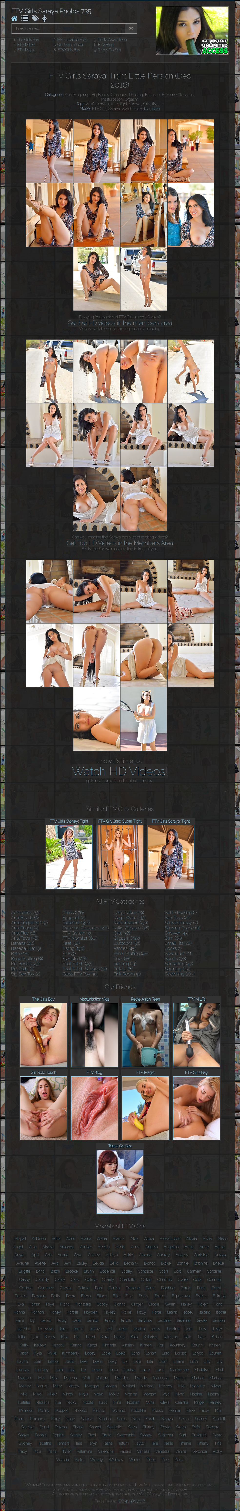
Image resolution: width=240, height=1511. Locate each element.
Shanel (95, 1427)
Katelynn (170, 1337)
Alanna (119, 1238)
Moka (98, 1394)
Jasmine (183, 1320)
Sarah (150, 1418)
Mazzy (73, 1386)
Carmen (194, 1271)
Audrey (182, 1255)
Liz (83, 1369)
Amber (86, 1247)
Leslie (69, 1361)
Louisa (129, 1369)
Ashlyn (112, 1255)
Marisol (197, 1377)
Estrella (219, 1296)
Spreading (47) (179, 963)
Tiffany (203, 1443)
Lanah (151, 1353)
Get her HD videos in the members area (120, 322)
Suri (182, 1435)
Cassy (60, 1279)
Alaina (86, 1238)
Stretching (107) (180, 973)
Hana (218, 1304)
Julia (21, 1337)
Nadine (196, 1394)
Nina (117, 1402)
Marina (180, 1377)
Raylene (118, 1410)
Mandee (122, 1377)
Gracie (154, 1304)
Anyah (20, 1255)
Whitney (116, 1459)
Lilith (194, 1361)
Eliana (102, 1296)
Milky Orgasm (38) (131, 927)
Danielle (133, 1288)
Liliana (178, 1361)
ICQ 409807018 (131, 1501)
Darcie (185, 1288)
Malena (70, 1377)
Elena (86, 1296)
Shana (78, 1427)
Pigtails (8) (123, 968)
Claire (183, 1279)
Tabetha (44, 1443)
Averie (40, 1263)
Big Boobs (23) (25, 963)
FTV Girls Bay (69, 50)
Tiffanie (185, 1443)
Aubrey (163, 1255)
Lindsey (42, 1369)
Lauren (215, 1353)
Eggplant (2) (73, 917)
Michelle (197, 1386)
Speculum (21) (178, 953)
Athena (145, 1255)
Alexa (149, 1238)
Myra (179, 1394)
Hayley (109, 1312)
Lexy (112, 1361)
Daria (201, 1288)
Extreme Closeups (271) (85, 927)
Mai (41, 1377)
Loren (97, 1369)
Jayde (201, 1320)
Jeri (109, 1328)
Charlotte (127, 1279)
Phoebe (80, 1410)
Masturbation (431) (131, 922)
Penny (44, 1410)
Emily (144, 1296)
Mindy (68, 1394)
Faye (50, 1304)
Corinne (214, 1279)
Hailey (186, 1304)
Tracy (22, 1451)
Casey (24, 1279)
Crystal (66, 1288)
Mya (166, 1394)
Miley (52, 1394)
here (156, 108)
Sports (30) (175, 958)
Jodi (188, 1328)
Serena (61, 1427)
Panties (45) (125, 948)
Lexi (83, 1361)
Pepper (61, 1410)
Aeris (70, 1238)
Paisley (216, 1402)
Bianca (149, 1263)
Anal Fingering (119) (29, 922)
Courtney (46, 1288)
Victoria (62, 1459)
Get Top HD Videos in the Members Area (120, 542)
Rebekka (138, 1410)
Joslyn (217, 1328)
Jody (202, 1328)
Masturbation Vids (72, 39)
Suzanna (199, 1435)
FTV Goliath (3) (76, 933)
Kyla (38, 1353)
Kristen (215, 1345)
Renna (174, 1410)
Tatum (124, 1443)
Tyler (66, 1451)
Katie (188, 1337)
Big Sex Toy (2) (25, 973)
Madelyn (202, 1369)
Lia (125, 1361)
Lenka (53, 1361)
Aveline (22, 1263)
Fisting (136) (73, 948)
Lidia (137, 1361)
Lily (220, 1361)
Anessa (151, 1247)
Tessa (168, 1443)
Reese (157, 1410)
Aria (48, 1255)
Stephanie (125, 1435)
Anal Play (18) (24, 933)
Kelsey (40, 1345)
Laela (121, 1353)
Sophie (58, 1435)
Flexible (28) (74, 958)
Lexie (97, 1361)
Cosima (26, 1288)
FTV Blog (106, 44)
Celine (90, 1279)
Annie (220, 1247)
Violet (79, 1459)
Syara (217, 1435)
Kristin (24, 1353)
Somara (212, 1427)
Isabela (204, 1312)
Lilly (207, 1361)
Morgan (149, 1394)
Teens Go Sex (109, 50)
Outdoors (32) (127, 943)
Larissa (181, 1353)
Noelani (133, 1402)
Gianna (120, 1304)
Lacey (90, 1353)
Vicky (217, 1451)
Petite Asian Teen (112, 39)
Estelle (201, 1296)
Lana (135, 1353)
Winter (135, 1459)
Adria (56, 1238)
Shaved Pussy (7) (181, 922)
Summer (165, 1435)
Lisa (72, 1369)
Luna (160, 1369)
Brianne (200, 1263)
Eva (21, 1304)
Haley (203, 1304)
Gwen (170, 1304)
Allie (33, 1247)
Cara (177, 1271)
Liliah (163, 1361)
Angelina (171, 1247)
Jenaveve (45, 1328)
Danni (150, 1288)
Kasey (119, 1337)
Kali (77, 1337)
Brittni (55, 1271)
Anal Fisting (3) (25, 927)
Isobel (221, 1312)
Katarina (150, 1337)
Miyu (83, 1394)
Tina (217, 1443)
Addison (39, 1238)
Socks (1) (173, 948)
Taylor (140, 1443)
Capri (163, 1271)
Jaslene (164, 1320)
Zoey (179, 1459)
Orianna (181, 1402)
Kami (90, 1337)
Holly (141, 1312)
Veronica (199, 1451)
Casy (75, 1279)
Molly (114, 1394)
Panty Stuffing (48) (131, 953)
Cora (197, 1279)
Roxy (55, 1418)
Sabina (86, 1418)
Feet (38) (71, 943)
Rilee (190, 1410)
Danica (114, 1288)
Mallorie (102, 1377)
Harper (72, 1312)
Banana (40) (22, 943)
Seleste (27, 1427)
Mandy (141, 1377)
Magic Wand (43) (130, 917)
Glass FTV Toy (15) (80, 973)
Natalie (24, 1402)
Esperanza (181, 1296)
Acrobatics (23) (25, 912)
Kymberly (70, 1353)
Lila (150, 1361)
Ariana (63, 1255)
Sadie (121, 1418)
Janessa (145, 1320)
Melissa (147, 1386)
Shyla (165, 1427)
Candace (145, 1271)
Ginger (137, 1304)
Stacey (76, 1435)
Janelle (126, 1320)
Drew (70, 1296)
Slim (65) (173, 938)
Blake (166, 1263)
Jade (77, 1320)
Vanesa (143, 1451)
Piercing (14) (125, 963)
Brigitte (24, 1271)
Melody (165, 1386)
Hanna (19, 1312)
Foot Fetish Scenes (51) (84, 968)
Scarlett (218, 1418)
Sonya (23, 1435)
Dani (99, 1288)
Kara (104, 1337)
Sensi (44, 1427)
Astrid (128, 1255)
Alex (134, 1238)
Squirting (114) (177, 968)
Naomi (214, 1394)
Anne (204, 1247)
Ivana (19, 1320)
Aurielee (201, 1255)
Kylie (52, 1353)
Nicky (72, 1402)
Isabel (188, 1312)
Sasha (184, 1418)
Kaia (64, 1337)
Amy (135, 1247)
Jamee (92, 1320)
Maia (54, 1377)
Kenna (75, 1345)
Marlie (42, 1386)
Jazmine (24, 1328)
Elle (116, 1296)
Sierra (181, 1427)
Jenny (95, 1328)
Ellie (129, 1296)
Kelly (24, 1345)
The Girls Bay (28, 39)
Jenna (78, 1328)
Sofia (196, 1427)
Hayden (91, 1312)
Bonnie (183, 1263)
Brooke (72, 1271)
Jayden (218, 1320)
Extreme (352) (76, 922)
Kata (134, 1337)
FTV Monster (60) (79, 938)
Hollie (126, 1312)
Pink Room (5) (127, 973)
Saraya (167, 1418)
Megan (111, 1386)
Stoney (146, 1435)
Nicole (87, 1402)
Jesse (122, 1328)
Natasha (43, 1402)
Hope (156, 1312)
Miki (23, 1394)
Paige (199, 1402)
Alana (102, 1238)
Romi (19, 1418)
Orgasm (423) (127, 938)
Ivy (32, 1320)
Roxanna (37, 1418)
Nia (58, 1402)
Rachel (99, 1410)
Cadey (126, 1271)
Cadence (107, 1271)
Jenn (63, 1328)
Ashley (94, 1255)
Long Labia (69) (129, 912)
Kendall (58, 1345)
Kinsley (128, 1345)
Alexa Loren (170, 1238)
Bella (114, 1263)
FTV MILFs (26, 44)
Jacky (62, 1320)
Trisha (52, 1451)
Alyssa (48, 1247)
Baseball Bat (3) (26, 948)
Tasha (108, 1443)
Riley (204, 1410)
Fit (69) (69, 953)
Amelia (104, 1247)
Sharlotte (114, 1427)
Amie (120, 1247)
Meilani (129, 1386)
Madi (219, 1369)
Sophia (41, 1435)
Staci (92, 1435)
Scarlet (201, 1418)
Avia (55, 1263)
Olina (150, 1402)
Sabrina (104, 1418)
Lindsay (23, 1369)
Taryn (92, 1443)
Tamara (63, 1443)
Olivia (165, 1402)
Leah (38, 1361)
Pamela (25, 1410)
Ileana (172, 1312)
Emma (160, 1296)
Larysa (198, 1353)
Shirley (149, 1427)
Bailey (82, 1263)
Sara (136, 1418)
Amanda (67, 1247)
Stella (106, 1435)
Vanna (180, 1451)
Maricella (160, 1377)
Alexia (191, 1238)
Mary (57, 1386)
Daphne (168, 1288)
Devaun (38, 1296)
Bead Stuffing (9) (27, 958)
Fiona (65, 1304)
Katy (202, 1337)
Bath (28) (20, 953)
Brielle (218, 1263)
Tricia (37, 1451)
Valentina (106, 1451)
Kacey (50, 1337)
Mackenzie (179, 1369)
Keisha (217, 1337)
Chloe (146, 1279)
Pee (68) (122, 958)
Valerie (125, 1451)
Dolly (55, 1296)
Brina (40, 1271)
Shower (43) (177, 933)
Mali (86, 1377)
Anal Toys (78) (25, 938)
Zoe (165, 1459)
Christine (164, 1279)
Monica (131, 1394)
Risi (218, 1410)
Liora (59, 1369)
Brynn (89, 1271)
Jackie (46, 1320)
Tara (78, 1443)
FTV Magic (26, 50)
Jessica (139, 1328)
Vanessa (162, 1451)
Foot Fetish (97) (77, 963)
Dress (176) (73, 912)
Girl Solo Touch (70, 44)
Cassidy (42, 1279)
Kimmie (109, 1345)
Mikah (216, 1386)
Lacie (105, 1353)
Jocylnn (173, 1328)
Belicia (98, 1263)
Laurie (22, 1361)
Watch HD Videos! (120, 771)
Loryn (113, 1369)
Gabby (102, 1304)
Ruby (70, 1418)
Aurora (220, 1255)
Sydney (25, 1443)
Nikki (103, 1402)
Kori (161, 1345)
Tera (154, 1443)
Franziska (83, 1304)
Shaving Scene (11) (182, 927)
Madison (25, 1377)
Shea (132, 1427)
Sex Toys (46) (178, 917)
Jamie (109, 1320)
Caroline (214, 1271)
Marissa (216, 1377)
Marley (25, 1386)
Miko (37, 1394)
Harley (55, 1312)
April (35, 1255)
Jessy (155, 1328)
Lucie (145, 1369)
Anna (189, 1247)
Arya (78, 1255)
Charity (108, 1279)
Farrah (35, 1304)
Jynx (35, 1337)
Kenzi (92, 1345)
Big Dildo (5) (22, 968)
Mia (181, 1386)
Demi (216, 1288)
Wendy (96, 1459)
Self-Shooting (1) (181, 912)
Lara (165, 1353)
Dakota (83, 1288)
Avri (67, 1263)
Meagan (92, 1386)
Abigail (20, 1238)
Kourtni (197, 1345)
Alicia (207, 1238)
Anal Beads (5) (25, 917)
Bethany (131, 1263)
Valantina (84, 1451)
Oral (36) (122, 933)
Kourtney (178, 1345)
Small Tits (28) (178, 943)
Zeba (151, 1459)
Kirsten (146, 1345)
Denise (20, 1296)
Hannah (37, 1312)
